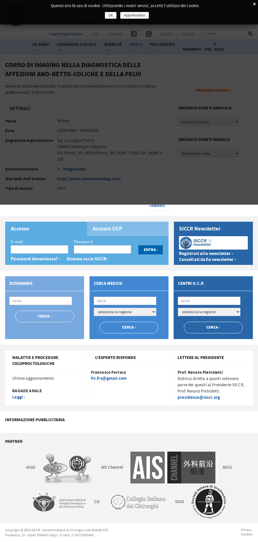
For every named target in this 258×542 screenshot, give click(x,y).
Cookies (247, 534)
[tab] (46, 229)
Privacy (246, 530)
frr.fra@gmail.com (109, 378)
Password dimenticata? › (35, 259)
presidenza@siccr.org (199, 397)
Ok (111, 15)
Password (83, 242)
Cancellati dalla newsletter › (207, 260)
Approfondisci (134, 15)
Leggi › (18, 397)
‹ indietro (156, 205)
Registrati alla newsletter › (206, 254)
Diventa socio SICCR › (88, 259)
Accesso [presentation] (20, 229)
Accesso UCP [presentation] (108, 229)
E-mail (17, 242)
